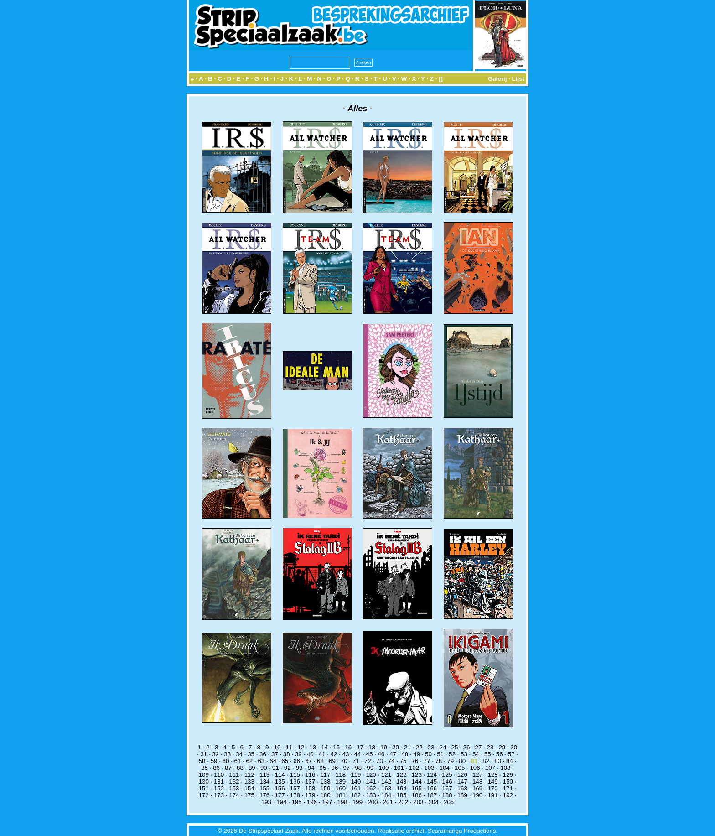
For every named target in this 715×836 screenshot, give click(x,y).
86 (216, 767)
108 (505, 767)
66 (296, 761)
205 (449, 802)
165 (417, 788)
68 (320, 761)
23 (431, 747)
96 (335, 767)
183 (371, 795)
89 (252, 767)
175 (249, 795)
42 (334, 754)
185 (401, 795)
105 (460, 767)
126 (462, 774)
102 (414, 767)
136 (295, 781)
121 (386, 774)
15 (336, 747)
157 (295, 788)
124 (432, 774)
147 (462, 781)
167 (447, 788)
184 (386, 795)
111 (234, 774)
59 (214, 761)
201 (388, 802)
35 (251, 754)
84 (509, 761)
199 (357, 802)
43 (345, 754)
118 (341, 774)
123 (417, 774)
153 (234, 788)
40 (310, 754)
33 (227, 754)
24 (443, 747)
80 (462, 761)
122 (401, 774)
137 (310, 781)
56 (499, 754)
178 (295, 795)
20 (395, 747)
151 (204, 788)
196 (312, 802)
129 (508, 774)
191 (492, 795)
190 (477, 795)
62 (249, 761)
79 (450, 761)
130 (204, 781)
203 (418, 802)
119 (356, 774)
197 (327, 802)
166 (432, 788)
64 (272, 761)
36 (262, 754)
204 (434, 802)
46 (381, 754)
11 (289, 747)
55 (487, 754)
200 (373, 802)
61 (237, 761)
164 (401, 788)
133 (249, 781)
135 (280, 781)
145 (432, 781)
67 (308, 761)
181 (341, 795)
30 (513, 747)
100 (383, 767)
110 (219, 774)
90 (263, 767)
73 (379, 761)
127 (477, 774)
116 (310, 774)
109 (204, 774)
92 (287, 767)
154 (249, 788)
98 (358, 767)
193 (266, 802)
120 (371, 774)
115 (295, 774)
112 (249, 774)
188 (447, 795)
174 (234, 795)
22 (419, 747)
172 (204, 795)
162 (371, 788)
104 (445, 767)
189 (462, 795)
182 (356, 795)
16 (348, 747)
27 (478, 747)
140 (356, 781)
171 (508, 788)
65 (284, 761)
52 (452, 754)
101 (399, 767)
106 (475, 767)
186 (417, 795)
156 (280, 788)
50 (428, 754)
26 (466, 747)
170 (492, 788)
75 (403, 761)
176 (264, 795)
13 (312, 747)
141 (371, 781)
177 (280, 795)
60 (226, 761)
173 (219, 795)
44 (357, 754)
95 (323, 767)
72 (367, 761)
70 (344, 761)
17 (360, 747)
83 (497, 761)
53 (464, 754)
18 (371, 747)
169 (477, 788)
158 (310, 788)
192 (508, 795)
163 (386, 788)
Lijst (518, 78)
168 (462, 788)
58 (202, 761)
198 (342, 802)
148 (477, 781)
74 (391, 761)
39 (298, 754)
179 (310, 795)
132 (234, 781)
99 (370, 767)
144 (417, 781)
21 (407, 747)
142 (386, 781)
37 (274, 754)
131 (219, 781)
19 (383, 747)
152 (219, 788)
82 (485, 761)
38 (286, 754)
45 (369, 754)
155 (264, 788)
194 (281, 802)
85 (204, 767)
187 (432, 795)
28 (490, 747)
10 (277, 747)
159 (325, 788)
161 (356, 788)
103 (429, 767)
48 (404, 754)
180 (325, 795)
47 (392, 754)
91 (275, 767)
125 (447, 774)
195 (296, 802)
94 (311, 767)
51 (440, 754)
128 (492, 774)
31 (203, 754)
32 (215, 754)
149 (492, 781)
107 (490, 767)
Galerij (497, 78)
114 (280, 774)
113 (264, 774)
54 (475, 754)
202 (403, 802)
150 (508, 781)
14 (324, 747)
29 (501, 747)
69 (332, 761)
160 (341, 788)
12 (300, 747)
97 (346, 767)
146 (447, 781)
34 (239, 754)
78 (438, 761)
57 (511, 754)
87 (228, 767)
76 (415, 761)
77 (427, 761)
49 (416, 754)
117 (325, 774)
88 (240, 767)
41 (322, 754)
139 (341, 781)
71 (355, 761)
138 (325, 781)
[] (441, 78)
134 (264, 781)
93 (299, 767)
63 (261, 761)
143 (401, 781)
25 (454, 747)
